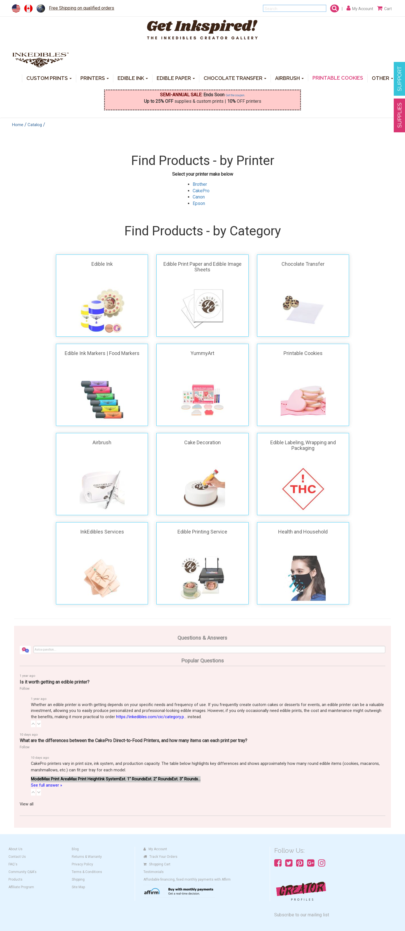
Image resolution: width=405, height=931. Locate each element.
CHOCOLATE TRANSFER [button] (235, 78)
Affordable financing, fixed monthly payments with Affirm (187, 879)
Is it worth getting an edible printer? (54, 682)
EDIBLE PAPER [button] (176, 78)
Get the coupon (235, 95)
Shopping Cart (156, 864)
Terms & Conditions (87, 872)
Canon (199, 197)
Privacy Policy (82, 864)
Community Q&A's (22, 872)
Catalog (35, 124)
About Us (15, 849)
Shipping (78, 879)
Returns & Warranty (87, 857)
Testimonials (153, 872)
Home (17, 124)
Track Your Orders (160, 857)
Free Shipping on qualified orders (81, 8)
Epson (199, 203)
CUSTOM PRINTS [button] (49, 78)
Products (15, 879)
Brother (200, 184)
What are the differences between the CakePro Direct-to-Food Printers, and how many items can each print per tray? (133, 740)
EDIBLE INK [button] (133, 78)
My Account (155, 849)
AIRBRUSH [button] (289, 78)
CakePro (201, 190)
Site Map (78, 887)
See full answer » (46, 785)
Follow (25, 689)
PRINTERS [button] (94, 78)
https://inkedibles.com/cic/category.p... (151, 717)
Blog (75, 849)
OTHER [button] (382, 78)
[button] (33, 723)
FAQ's (12, 864)
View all (26, 804)
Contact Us (17, 857)
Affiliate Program (21, 887)
